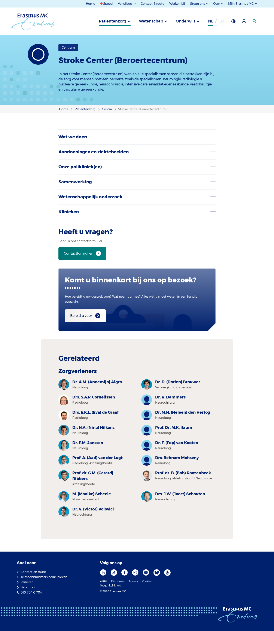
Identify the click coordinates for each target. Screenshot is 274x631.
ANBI (103, 581)
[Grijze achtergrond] (233, 22)
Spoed (108, 4)
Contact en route (33, 572)
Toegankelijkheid (110, 585)
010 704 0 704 (31, 592)
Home (90, 4)
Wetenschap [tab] (151, 21)
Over (217, 4)
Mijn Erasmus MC (241, 4)
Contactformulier (78, 253)
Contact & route (152, 4)
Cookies (147, 581)
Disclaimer (118, 581)
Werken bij (177, 4)
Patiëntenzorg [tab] (112, 21)
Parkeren (27, 582)
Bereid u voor (81, 316)
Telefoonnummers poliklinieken (44, 577)
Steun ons (198, 4)
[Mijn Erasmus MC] (244, 22)
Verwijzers (125, 4)
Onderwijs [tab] (185, 21)
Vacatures (28, 587)
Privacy (133, 581)
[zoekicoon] (255, 21)
